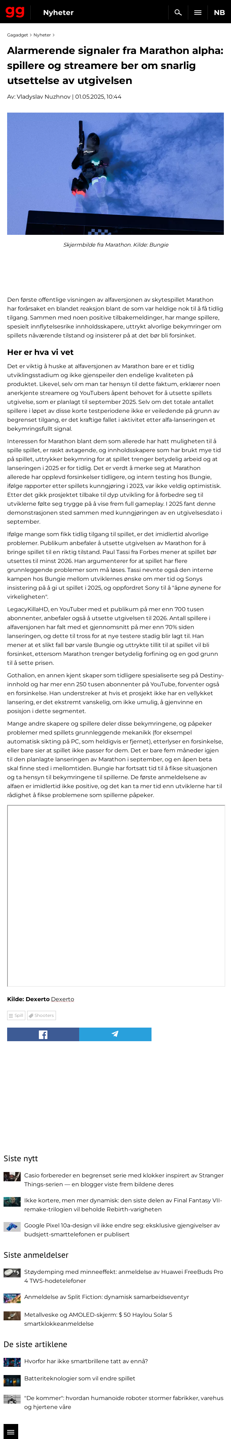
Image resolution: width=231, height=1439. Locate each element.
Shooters (44, 1015)
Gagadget (15, 10)
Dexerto (62, 999)
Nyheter (58, 12)
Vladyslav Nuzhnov (44, 96)
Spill (19, 1015)
